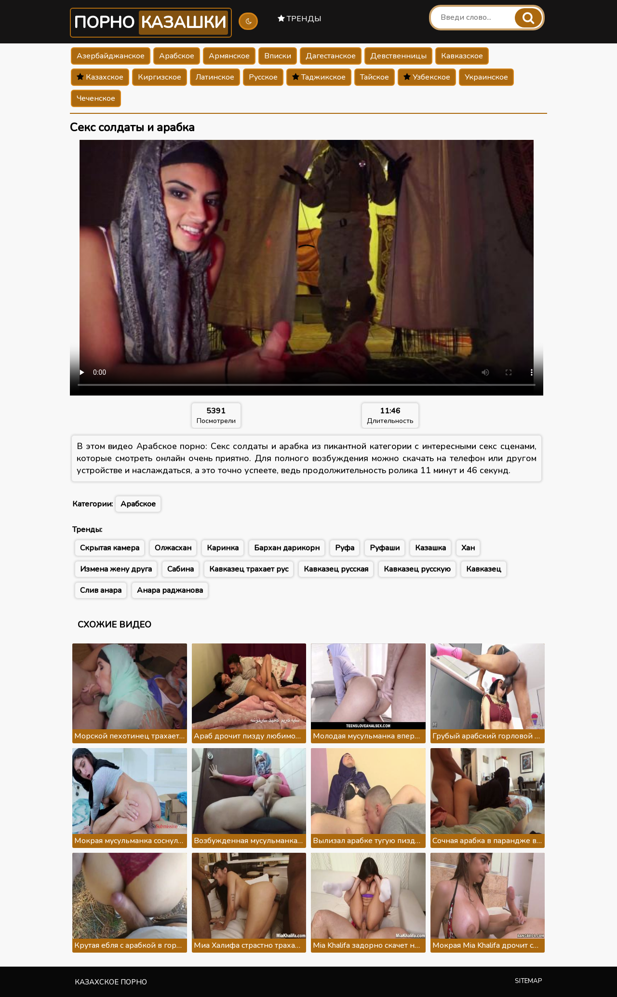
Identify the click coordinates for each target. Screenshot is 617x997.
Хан (468, 548)
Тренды (300, 19)
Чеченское (96, 98)
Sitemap (528, 981)
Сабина (180, 569)
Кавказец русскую (417, 569)
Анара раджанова (170, 590)
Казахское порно (111, 982)
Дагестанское (331, 56)
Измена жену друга (116, 569)
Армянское (229, 56)
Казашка (430, 548)
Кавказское (462, 56)
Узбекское (426, 77)
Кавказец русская (336, 569)
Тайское (374, 77)
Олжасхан (173, 548)
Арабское (176, 56)
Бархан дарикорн (287, 548)
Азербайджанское (111, 56)
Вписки (277, 56)
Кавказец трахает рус (248, 569)
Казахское (100, 77)
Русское (263, 77)
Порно (151, 23)
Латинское (215, 77)
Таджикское (319, 77)
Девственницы (398, 56)
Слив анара (100, 590)
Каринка (223, 548)
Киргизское (159, 77)
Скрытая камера (109, 548)
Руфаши (385, 548)
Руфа (344, 548)
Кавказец (483, 569)
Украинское (486, 77)
